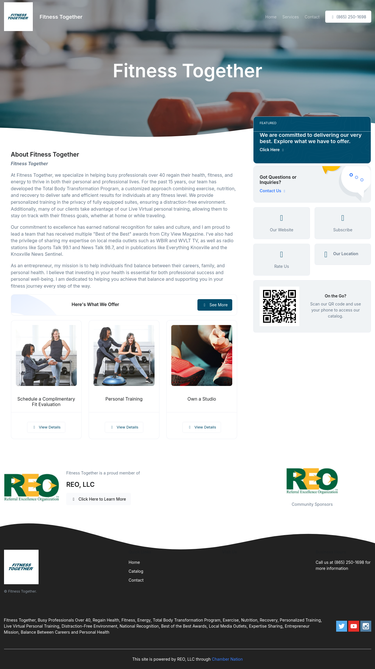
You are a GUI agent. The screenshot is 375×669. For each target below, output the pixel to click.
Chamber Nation (227, 659)
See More (215, 304)
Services (290, 16)
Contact (311, 16)
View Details (46, 427)
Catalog (136, 571)
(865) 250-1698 (348, 16)
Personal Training (123, 399)
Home (271, 16)
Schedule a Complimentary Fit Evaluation (46, 401)
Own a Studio (201, 399)
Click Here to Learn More (98, 499)
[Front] (19, 16)
